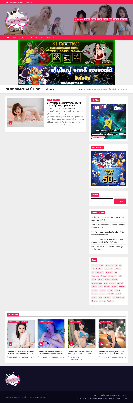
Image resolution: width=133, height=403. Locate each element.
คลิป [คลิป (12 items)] (111, 269)
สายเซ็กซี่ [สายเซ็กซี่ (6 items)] (122, 287)
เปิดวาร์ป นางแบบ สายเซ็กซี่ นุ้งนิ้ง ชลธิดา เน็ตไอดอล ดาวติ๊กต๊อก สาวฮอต (81, 354)
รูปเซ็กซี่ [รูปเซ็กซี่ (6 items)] (94, 287)
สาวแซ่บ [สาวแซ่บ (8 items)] (102, 294)
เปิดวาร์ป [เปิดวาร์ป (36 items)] (94, 301)
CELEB (15, 38)
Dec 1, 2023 (44, 357)
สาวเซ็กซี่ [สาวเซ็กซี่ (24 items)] (94, 294)
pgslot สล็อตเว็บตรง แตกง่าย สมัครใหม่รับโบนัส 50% (112, 395)
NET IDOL (34, 38)
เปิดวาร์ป (116, 19)
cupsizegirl (123, 19)
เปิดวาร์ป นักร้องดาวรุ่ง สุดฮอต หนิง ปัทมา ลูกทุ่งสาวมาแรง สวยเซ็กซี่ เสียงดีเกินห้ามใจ (111, 354)
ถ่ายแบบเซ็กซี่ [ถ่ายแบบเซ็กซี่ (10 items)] (112, 276)
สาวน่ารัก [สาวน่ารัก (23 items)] (102, 290)
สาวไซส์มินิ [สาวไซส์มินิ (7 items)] (110, 294)
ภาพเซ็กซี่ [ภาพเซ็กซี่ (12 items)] (112, 283)
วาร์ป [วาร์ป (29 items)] (100, 287)
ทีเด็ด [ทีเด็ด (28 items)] (120, 276)
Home (80, 89)
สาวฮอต (105, 19)
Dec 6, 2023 (13, 357)
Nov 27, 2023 (75, 357)
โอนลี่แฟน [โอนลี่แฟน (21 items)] (110, 301)
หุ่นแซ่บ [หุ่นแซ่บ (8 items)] (94, 297)
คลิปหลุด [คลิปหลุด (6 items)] (117, 269)
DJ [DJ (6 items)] (120, 265)
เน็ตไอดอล (86, 19)
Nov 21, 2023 (105, 357)
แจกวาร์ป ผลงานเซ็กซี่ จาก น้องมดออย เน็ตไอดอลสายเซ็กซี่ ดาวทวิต (51, 353)
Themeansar (42, 397)
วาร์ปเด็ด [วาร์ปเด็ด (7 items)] (107, 287)
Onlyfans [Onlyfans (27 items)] (99, 269)
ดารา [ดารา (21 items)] (93, 272)
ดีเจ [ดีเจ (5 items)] (115, 272)
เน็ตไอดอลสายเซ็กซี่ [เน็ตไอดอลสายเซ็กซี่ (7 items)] (118, 297)
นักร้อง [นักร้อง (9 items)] (94, 280)
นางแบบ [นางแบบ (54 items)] (114, 280)
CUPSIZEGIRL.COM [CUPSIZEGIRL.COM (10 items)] (111, 265)
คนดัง (110, 19)
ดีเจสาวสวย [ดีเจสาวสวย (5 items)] (95, 276)
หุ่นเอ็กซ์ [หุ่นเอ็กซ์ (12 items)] (118, 294)
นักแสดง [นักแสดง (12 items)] (100, 280)
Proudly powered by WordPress (15, 397)
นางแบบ (99, 19)
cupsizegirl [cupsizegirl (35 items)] (99, 265)
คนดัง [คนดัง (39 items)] (106, 269)
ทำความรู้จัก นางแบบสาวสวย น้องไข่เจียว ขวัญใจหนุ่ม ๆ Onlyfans (64, 104)
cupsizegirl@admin (67, 109)
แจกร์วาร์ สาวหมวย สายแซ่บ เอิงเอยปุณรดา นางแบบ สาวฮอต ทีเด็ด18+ (20, 353)
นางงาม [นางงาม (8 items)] (107, 280)
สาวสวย (93, 19)
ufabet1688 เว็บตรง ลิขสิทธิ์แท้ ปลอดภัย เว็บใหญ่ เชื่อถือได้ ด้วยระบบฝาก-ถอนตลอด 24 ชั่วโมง (101, 399)
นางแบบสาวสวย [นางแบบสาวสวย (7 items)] (97, 283)
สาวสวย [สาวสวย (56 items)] (110, 290)
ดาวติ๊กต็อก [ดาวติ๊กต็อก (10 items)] (109, 272)
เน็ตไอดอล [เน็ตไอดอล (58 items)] (107, 297)
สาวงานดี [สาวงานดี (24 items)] (94, 290)
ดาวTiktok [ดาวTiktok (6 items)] (100, 272)
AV (42, 38)
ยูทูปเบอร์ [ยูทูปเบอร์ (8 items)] (120, 283)
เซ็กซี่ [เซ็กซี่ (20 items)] (100, 297)
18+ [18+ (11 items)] (93, 265)
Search (95, 195)
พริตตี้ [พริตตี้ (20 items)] (105, 283)
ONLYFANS (50, 38)
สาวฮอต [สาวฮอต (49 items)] (117, 290)
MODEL (24, 38)
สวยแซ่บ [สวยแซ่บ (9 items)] (114, 287)
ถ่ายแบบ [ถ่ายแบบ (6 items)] (103, 276)
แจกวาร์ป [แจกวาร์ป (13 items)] (102, 301)
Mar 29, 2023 (54, 109)
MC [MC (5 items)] (93, 269)
